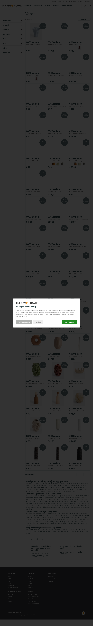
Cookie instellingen (24, 322)
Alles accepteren (69, 322)
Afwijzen (38, 322)
